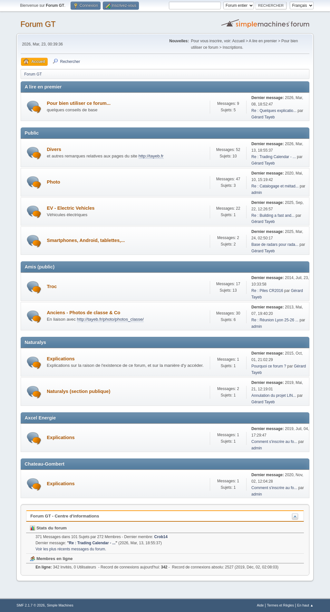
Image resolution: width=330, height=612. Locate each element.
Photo (53, 182)
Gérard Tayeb (263, 117)
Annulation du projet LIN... (273, 395)
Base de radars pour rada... (274, 244)
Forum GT (37, 24)
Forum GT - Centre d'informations (64, 516)
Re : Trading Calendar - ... (273, 157)
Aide (260, 605)
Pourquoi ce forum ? (268, 366)
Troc (52, 286)
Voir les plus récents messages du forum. (70, 549)
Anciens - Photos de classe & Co (83, 312)
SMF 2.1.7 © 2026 (30, 605)
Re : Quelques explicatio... (273, 110)
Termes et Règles (280, 605)
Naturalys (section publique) (78, 391)
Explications (60, 358)
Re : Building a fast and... (273, 215)
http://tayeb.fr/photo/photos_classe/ (110, 319)
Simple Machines (60, 605)
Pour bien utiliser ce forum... (79, 103)
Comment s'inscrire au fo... (274, 441)
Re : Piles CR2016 (267, 290)
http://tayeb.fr (151, 156)
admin (256, 192)
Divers (54, 149)
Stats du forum (48, 528)
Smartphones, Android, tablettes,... (86, 240)
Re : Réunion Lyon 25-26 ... (274, 320)
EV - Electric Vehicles (70, 208)
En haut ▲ (305, 605)
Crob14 (161, 537)
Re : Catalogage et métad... (275, 186)
